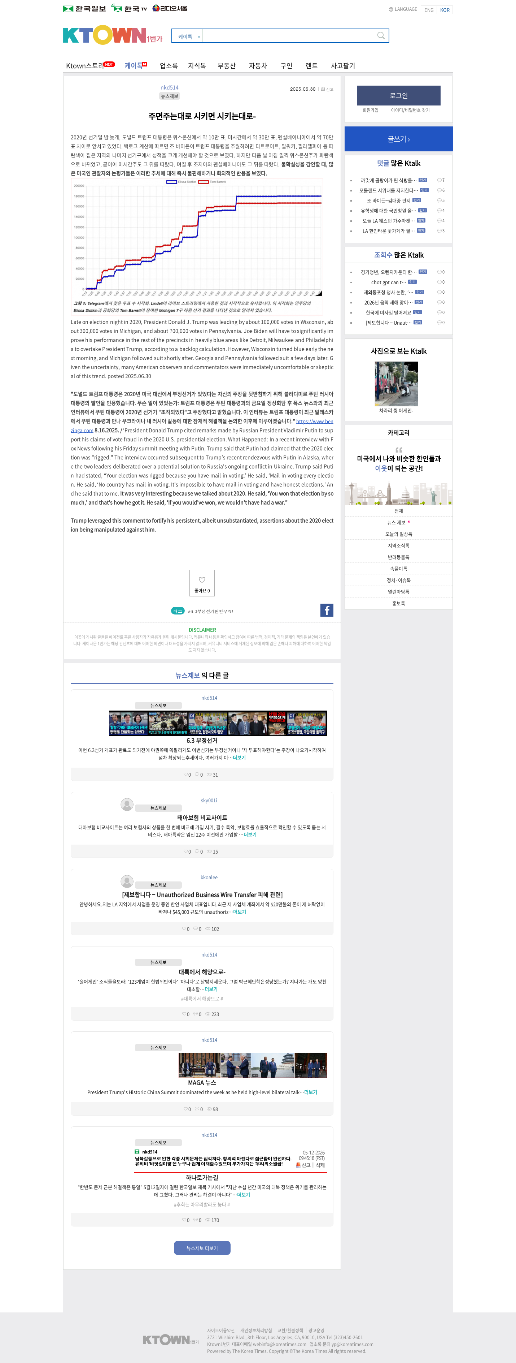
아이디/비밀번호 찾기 (410, 110)
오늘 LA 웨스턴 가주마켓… (394, 220)
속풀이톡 (398, 568)
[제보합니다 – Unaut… (394, 322)
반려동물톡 (399, 556)
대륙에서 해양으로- (202, 971)
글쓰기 (399, 139)
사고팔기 (343, 65)
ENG (429, 9)
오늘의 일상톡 (398, 533)
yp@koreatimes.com (352, 1344)
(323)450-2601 (348, 1337)
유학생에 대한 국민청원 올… (394, 210)
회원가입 (371, 110)
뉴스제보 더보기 (202, 1248)
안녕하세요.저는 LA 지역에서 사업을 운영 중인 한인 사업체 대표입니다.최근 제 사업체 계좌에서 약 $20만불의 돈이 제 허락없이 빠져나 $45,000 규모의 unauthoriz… (202, 908)
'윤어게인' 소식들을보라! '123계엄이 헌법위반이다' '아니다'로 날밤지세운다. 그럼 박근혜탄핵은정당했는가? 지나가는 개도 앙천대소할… (202, 985)
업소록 (169, 65)
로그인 (399, 95)
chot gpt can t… (394, 282)
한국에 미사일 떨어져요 (394, 312)
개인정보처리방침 (256, 1330)
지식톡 (197, 65)
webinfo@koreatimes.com (279, 1344)
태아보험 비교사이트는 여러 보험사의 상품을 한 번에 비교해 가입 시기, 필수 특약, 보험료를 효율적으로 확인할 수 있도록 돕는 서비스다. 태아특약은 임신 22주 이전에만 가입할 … (202, 831)
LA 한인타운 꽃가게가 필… (394, 230)
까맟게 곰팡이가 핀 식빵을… (394, 180)
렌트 (312, 65)
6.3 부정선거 (202, 740)
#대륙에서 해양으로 (200, 998)
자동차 (258, 65)
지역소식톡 (399, 545)
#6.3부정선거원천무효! (210, 611)
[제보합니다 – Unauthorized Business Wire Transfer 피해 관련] (202, 894)
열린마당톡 (399, 591)
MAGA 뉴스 (202, 1082)
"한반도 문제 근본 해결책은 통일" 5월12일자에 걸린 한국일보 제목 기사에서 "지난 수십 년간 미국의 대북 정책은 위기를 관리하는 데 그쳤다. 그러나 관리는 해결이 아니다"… (202, 1190)
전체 (398, 510)
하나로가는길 (202, 1177)
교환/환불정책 (290, 1330)
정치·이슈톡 (399, 580)
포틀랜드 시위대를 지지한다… (394, 190)
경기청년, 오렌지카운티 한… (394, 271)
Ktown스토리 (85, 65)
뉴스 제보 (398, 522)
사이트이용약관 (221, 1330)
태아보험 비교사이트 (202, 817)
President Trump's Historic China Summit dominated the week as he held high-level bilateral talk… (202, 1091)
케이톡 (135, 65)
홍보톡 (398, 603)
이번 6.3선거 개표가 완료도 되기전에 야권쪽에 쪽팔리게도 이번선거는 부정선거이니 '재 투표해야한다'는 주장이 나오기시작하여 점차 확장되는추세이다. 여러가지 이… (202, 753)
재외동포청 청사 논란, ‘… (394, 292)
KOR (445, 9)
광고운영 (316, 1330)
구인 (286, 65)
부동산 (227, 65)
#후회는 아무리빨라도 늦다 (200, 1204)
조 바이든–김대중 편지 (394, 200)
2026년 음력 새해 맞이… (393, 302)
